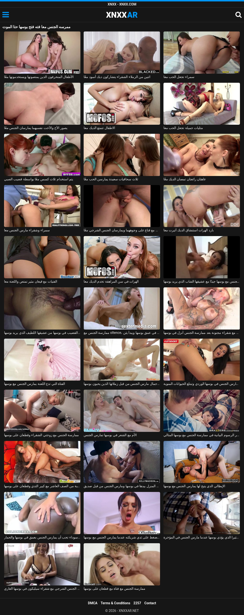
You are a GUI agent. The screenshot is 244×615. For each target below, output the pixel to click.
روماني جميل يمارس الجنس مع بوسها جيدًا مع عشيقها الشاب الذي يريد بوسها (201, 281)
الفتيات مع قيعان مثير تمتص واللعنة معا (30, 281)
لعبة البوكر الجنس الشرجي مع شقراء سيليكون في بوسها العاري (42, 588)
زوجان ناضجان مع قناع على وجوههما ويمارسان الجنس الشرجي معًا (122, 230)
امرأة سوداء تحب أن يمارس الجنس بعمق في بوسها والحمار (42, 537)
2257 (137, 603)
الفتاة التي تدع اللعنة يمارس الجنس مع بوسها (34, 384)
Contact (150, 603)
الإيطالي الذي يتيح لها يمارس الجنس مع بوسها (194, 486)
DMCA (92, 603)
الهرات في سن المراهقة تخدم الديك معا (111, 281)
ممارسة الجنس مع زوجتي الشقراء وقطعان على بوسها (41, 435)
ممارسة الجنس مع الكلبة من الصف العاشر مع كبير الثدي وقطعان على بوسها (42, 486)
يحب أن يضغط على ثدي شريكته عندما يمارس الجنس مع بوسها (122, 537)
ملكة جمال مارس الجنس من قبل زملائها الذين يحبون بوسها (122, 384)
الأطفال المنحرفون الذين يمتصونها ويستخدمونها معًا (39, 77)
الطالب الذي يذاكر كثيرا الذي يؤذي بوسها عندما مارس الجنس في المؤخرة (201, 537)
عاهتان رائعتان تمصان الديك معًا (184, 179)
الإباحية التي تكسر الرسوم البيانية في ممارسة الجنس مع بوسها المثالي (201, 435)
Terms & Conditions (115, 603)
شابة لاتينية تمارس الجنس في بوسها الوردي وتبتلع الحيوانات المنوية (201, 384)
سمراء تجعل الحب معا (178, 77)
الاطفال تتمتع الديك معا (99, 128)
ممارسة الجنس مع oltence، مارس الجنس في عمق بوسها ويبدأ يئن (122, 333)
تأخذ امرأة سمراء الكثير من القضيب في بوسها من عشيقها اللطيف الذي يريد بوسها (42, 333)
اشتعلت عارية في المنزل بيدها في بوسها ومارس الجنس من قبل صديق (122, 486)
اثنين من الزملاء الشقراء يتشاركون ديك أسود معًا (117, 77)
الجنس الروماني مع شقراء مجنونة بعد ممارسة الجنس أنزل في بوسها (201, 333)
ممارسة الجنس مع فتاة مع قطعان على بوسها (114, 588)
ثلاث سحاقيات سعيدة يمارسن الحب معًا (111, 179)
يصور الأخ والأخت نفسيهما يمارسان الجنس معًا (35, 128)
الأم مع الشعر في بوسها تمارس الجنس (110, 435)
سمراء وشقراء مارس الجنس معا (27, 230)
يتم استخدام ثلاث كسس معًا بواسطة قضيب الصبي (38, 179)
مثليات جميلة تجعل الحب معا (183, 128)
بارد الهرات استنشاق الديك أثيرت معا (188, 230)
